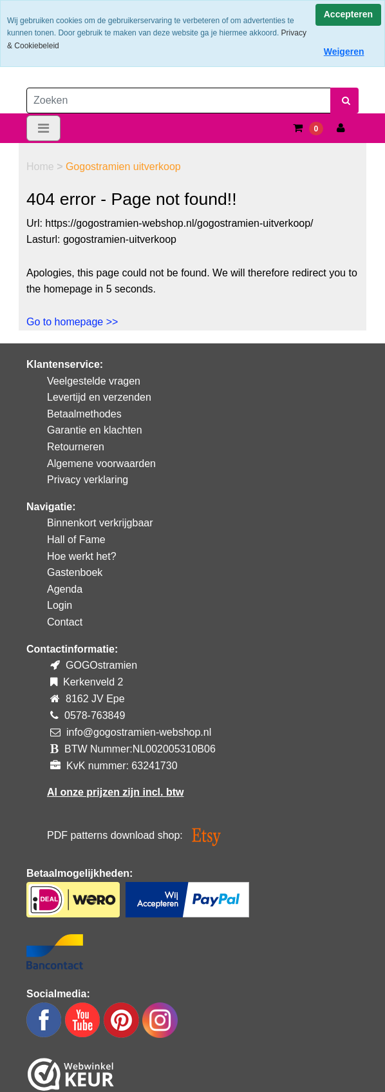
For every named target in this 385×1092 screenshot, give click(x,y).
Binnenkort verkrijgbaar (100, 522)
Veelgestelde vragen (93, 381)
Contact (64, 622)
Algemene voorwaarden (101, 463)
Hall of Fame (76, 539)
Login (59, 605)
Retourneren (75, 446)
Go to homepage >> (72, 321)
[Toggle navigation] (43, 128)
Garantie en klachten (94, 430)
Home (41, 166)
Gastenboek (74, 572)
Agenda (64, 589)
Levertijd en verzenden (99, 397)
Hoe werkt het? (82, 556)
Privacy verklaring (87, 479)
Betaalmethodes (84, 413)
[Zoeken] (178, 100)
